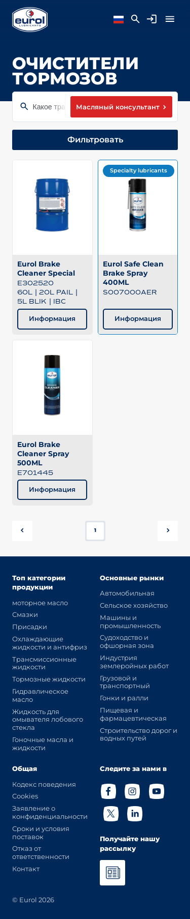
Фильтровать (95, 139)
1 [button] (95, 530)
